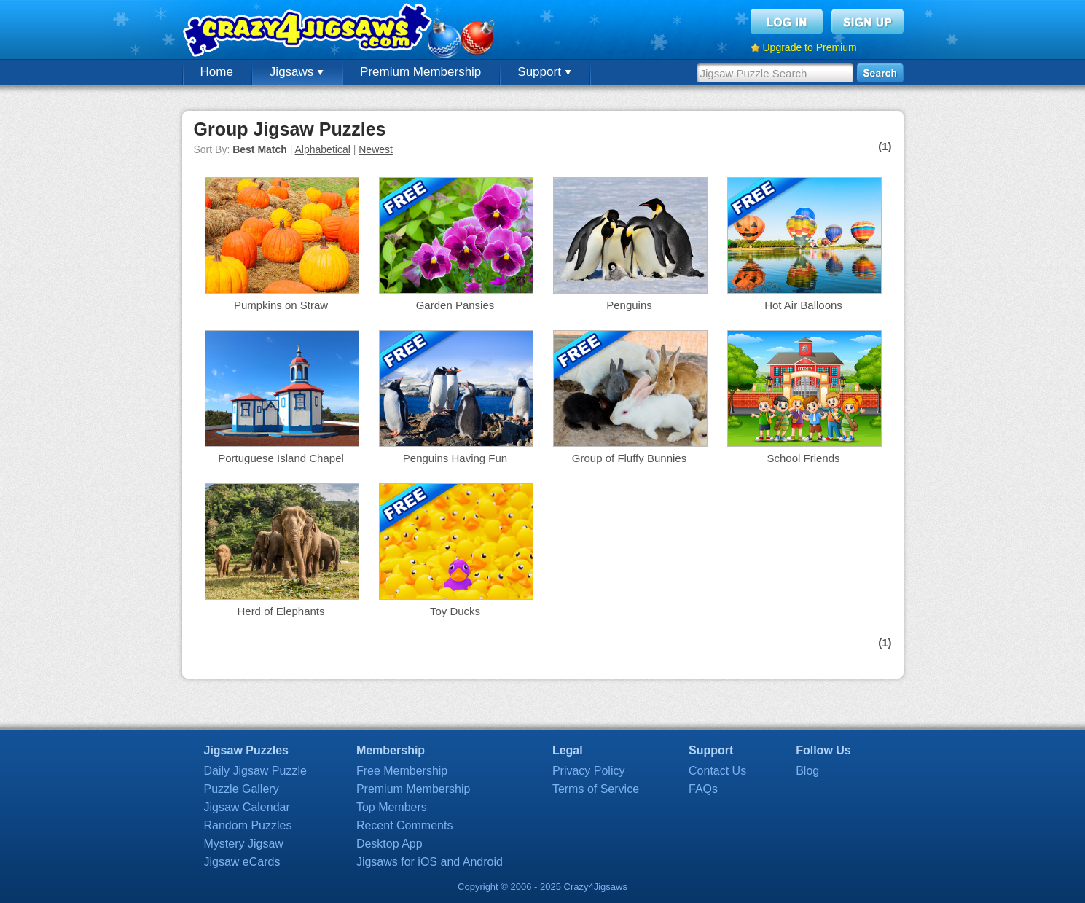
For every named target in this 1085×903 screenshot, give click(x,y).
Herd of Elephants (280, 611)
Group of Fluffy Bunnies (629, 458)
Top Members (391, 807)
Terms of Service (595, 789)
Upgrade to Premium (810, 47)
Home (216, 72)
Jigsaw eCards (242, 862)
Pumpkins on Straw (281, 305)
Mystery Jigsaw (243, 843)
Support (544, 72)
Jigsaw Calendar (247, 807)
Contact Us (717, 771)
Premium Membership (420, 72)
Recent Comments (404, 825)
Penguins (629, 305)
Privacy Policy (588, 771)
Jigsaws (297, 72)
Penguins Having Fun (455, 458)
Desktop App (389, 843)
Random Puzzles (248, 825)
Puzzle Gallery (241, 789)
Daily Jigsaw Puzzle (255, 771)
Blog (807, 771)
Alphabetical (322, 149)
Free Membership (401, 771)
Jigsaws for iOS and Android (429, 862)
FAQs (703, 789)
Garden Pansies (455, 305)
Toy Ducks (455, 611)
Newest (376, 149)
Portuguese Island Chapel (281, 458)
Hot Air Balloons (803, 305)
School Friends (803, 458)
